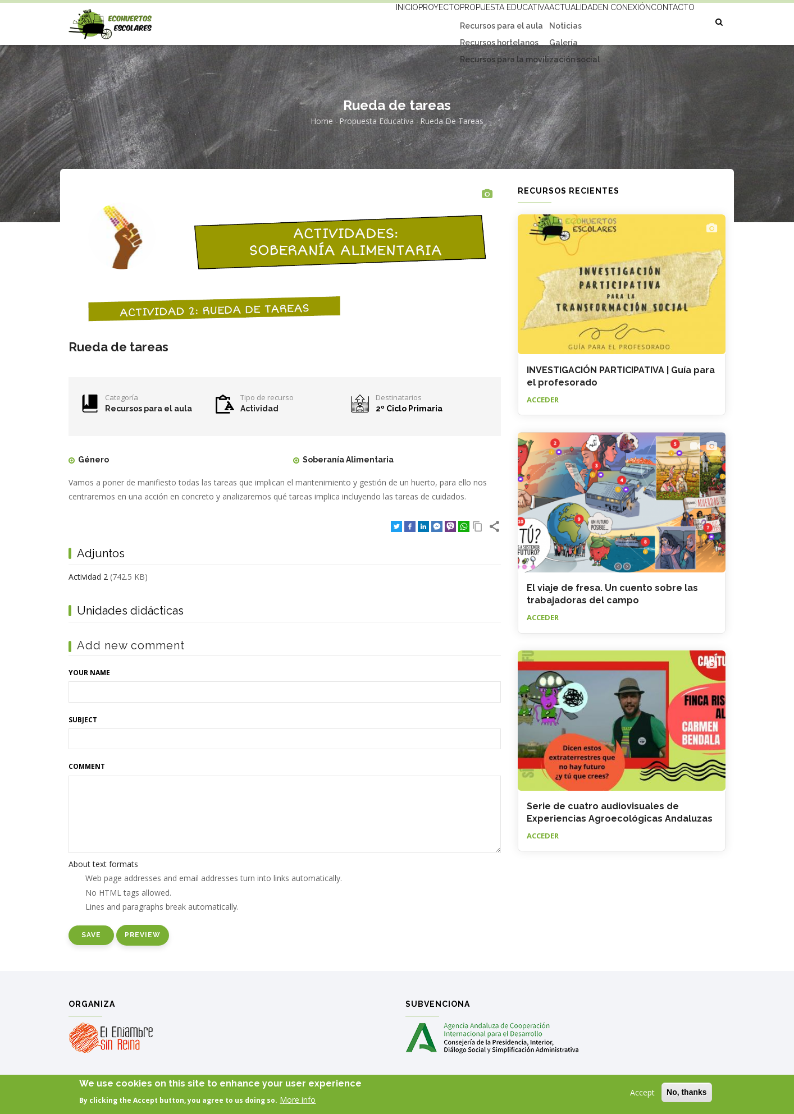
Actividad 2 (88, 576)
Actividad (259, 408)
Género (93, 459)
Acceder (543, 400)
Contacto (667, 21)
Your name (89, 672)
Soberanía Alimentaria (348, 459)
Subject (83, 720)
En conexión (608, 21)
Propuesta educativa (466, 21)
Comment (87, 766)
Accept (642, 1094)
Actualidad (546, 21)
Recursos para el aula (148, 408)
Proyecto (389, 21)
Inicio (346, 21)
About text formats (103, 864)
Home (322, 121)
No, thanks (687, 1093)
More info (298, 1101)
